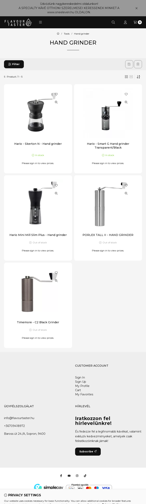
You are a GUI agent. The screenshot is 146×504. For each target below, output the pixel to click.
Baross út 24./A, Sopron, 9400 (24, 434)
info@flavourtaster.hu (19, 418)
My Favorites (84, 394)
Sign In (80, 377)
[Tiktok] (85, 476)
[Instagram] (77, 476)
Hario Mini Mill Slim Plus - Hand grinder (38, 235)
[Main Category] (58, 33)
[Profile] (125, 22)
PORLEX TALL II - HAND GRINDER (108, 235)
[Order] (138, 76)
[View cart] (137, 22)
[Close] (136, 8)
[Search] (113, 22)
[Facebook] (61, 476)
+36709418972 (14, 426)
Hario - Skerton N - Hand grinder (38, 144)
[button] (40, 22)
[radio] (131, 76)
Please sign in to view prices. (38, 163)
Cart (78, 390)
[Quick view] (56, 102)
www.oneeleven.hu (60, 12)
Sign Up (80, 382)
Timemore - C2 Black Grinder (38, 322)
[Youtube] (69, 476)
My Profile (82, 386)
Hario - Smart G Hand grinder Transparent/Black (108, 145)
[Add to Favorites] (56, 94)
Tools (66, 33)
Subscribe (88, 451)
